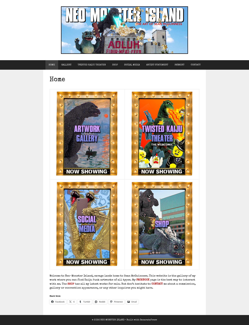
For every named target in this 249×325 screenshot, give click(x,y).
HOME (52, 65)
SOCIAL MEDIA (132, 65)
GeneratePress (148, 320)
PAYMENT (179, 65)
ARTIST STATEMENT (157, 65)
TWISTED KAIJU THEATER (92, 65)
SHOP (115, 65)
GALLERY (66, 65)
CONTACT (196, 65)
